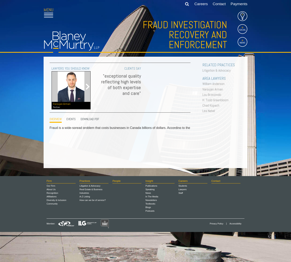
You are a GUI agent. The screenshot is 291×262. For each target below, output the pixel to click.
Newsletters (151, 230)
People (116, 210)
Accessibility (235, 254)
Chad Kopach (211, 105)
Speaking (150, 219)
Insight (149, 210)
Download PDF (90, 119)
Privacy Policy (216, 254)
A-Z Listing (85, 226)
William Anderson (214, 84)
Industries (84, 223)
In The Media (152, 226)
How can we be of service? (93, 230)
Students (182, 216)
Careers (201, 4)
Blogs (148, 237)
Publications (151, 216)
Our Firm (51, 216)
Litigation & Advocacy (217, 70)
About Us (51, 219)
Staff (180, 223)
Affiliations (52, 226)
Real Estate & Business (91, 219)
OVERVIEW (56, 119)
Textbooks (150, 234)
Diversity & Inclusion (56, 230)
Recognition (52, 223)
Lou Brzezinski (212, 95)
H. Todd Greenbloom (216, 100)
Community (52, 234)
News (148, 223)
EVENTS (71, 119)
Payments (239, 4)
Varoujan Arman (213, 89)
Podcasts (150, 241)
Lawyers (182, 219)
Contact (219, 4)
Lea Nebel (209, 111)
